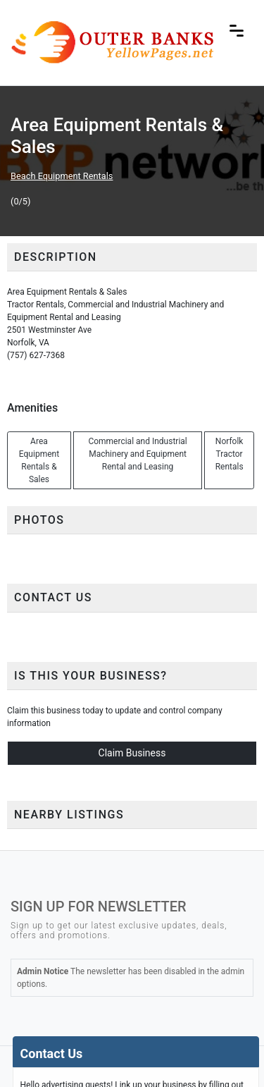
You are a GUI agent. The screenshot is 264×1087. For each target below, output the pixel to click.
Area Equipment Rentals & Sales (39, 460)
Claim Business (132, 753)
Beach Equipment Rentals (62, 176)
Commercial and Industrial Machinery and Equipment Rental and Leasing (137, 454)
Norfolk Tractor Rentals (229, 454)
